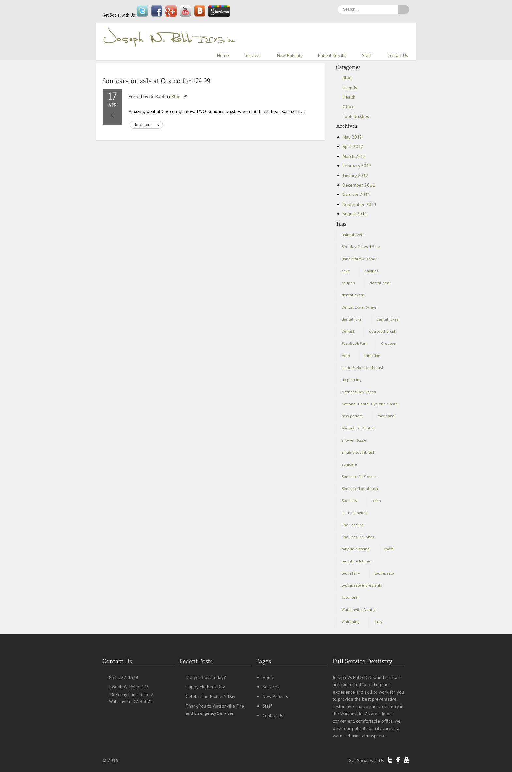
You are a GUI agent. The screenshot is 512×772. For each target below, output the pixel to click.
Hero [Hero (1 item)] (346, 355)
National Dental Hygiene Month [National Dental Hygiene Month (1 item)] (370, 403)
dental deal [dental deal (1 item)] (380, 282)
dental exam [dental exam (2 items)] (353, 295)
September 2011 (359, 204)
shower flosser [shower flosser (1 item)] (355, 440)
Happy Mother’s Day (205, 687)
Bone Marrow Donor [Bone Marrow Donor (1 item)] (359, 258)
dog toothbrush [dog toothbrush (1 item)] (382, 331)
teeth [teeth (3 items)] (376, 500)
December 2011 (359, 185)
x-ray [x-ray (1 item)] (378, 621)
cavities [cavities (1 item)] (371, 270)
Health (349, 97)
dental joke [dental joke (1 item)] (352, 319)
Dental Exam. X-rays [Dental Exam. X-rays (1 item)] (359, 307)
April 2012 (353, 146)
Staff (367, 55)
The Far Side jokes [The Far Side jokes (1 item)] (358, 536)
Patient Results (332, 55)
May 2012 (352, 137)
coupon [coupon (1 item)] (348, 282)
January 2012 (355, 175)
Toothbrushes (356, 116)
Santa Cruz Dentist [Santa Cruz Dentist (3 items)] (358, 428)
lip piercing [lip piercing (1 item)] (351, 379)
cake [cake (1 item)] (346, 270)
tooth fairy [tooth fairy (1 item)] (351, 573)
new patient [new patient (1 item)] (352, 415)
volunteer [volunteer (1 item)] (350, 597)
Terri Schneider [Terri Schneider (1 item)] (355, 512)
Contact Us (397, 55)
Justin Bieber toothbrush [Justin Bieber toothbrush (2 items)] (363, 367)
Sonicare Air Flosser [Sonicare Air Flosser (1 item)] (359, 476)
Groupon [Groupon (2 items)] (388, 343)
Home (223, 55)
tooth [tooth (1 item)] (389, 548)
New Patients (289, 55)
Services (253, 55)
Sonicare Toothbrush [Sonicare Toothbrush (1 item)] (360, 488)
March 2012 (354, 156)
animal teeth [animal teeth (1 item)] (353, 234)
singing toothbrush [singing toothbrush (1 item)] (358, 452)
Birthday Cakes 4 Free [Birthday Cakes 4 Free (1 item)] (361, 246)
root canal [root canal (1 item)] (386, 415)
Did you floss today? (206, 677)
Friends (350, 88)
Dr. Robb (157, 96)
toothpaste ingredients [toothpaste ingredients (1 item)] (362, 585)
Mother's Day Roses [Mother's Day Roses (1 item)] (359, 391)
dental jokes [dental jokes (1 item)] (387, 319)
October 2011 (356, 194)
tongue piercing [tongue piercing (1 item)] (356, 548)
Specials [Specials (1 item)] (349, 500)
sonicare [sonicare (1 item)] (349, 464)
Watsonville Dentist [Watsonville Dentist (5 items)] (359, 609)
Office (349, 106)
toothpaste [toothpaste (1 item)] (384, 573)
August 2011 (355, 214)
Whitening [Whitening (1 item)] (351, 621)
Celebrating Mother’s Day (210, 696)
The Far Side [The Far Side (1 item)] (353, 524)
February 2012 (357, 166)
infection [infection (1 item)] (372, 355)
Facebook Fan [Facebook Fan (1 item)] (354, 343)
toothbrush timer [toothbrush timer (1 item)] (357, 561)
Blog (176, 96)
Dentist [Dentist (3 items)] (348, 331)
